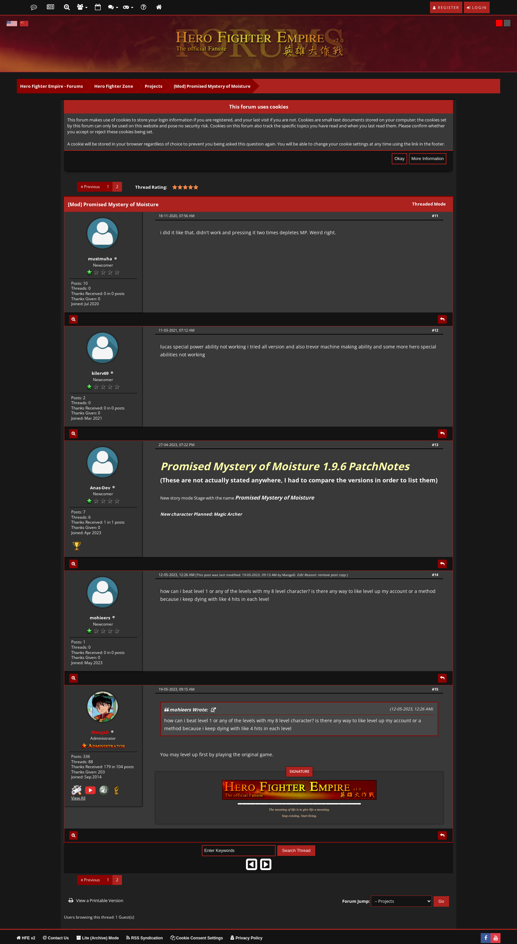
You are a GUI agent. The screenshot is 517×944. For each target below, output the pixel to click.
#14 (435, 564)
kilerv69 (100, 366)
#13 (435, 437)
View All (78, 780)
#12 (435, 326)
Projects (153, 86)
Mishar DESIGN (69, 938)
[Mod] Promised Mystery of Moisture (212, 86)
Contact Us (56, 924)
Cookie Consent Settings (196, 924)
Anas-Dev (100, 477)
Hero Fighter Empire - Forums (51, 86)
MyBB (32, 938)
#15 (435, 674)
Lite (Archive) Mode (97, 924)
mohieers (100, 604)
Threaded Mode (429, 204)
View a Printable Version (99, 886)
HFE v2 (25, 924)
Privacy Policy (246, 924)
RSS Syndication (144, 924)
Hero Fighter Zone (113, 86)
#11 (435, 215)
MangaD (288, 564)
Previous (90, 186)
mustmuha (100, 255)
